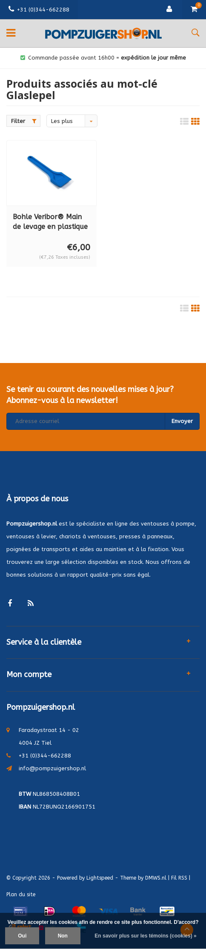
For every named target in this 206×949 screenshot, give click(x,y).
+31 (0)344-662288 (39, 9)
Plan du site (20, 895)
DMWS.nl (155, 878)
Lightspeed (99, 878)
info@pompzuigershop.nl (52, 768)
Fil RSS (179, 878)
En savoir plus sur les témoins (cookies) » (145, 936)
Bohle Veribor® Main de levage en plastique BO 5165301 (50, 222)
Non (63, 936)
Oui (22, 936)
